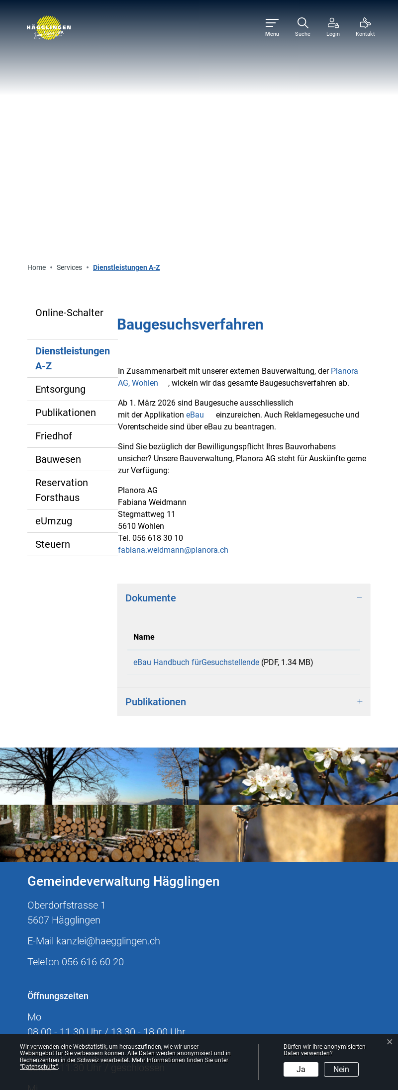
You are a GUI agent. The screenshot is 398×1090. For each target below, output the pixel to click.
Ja (301, 1069)
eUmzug (53, 294)
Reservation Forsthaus (61, 263)
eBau (200, 188)
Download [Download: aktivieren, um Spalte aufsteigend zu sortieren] (322, 410)
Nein (341, 1069)
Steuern (52, 318)
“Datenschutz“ (39, 1066)
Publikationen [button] (155, 487)
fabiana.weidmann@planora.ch (173, 323)
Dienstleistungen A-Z (72, 134)
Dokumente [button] (150, 371)
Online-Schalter (69, 86)
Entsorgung (60, 162)
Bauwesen (58, 233)
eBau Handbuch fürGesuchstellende (196, 435)
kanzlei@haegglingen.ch (108, 726)
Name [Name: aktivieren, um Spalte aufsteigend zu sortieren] (144, 410)
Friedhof (53, 209)
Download (329, 440)
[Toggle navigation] (272, 27)
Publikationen (65, 186)
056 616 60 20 (93, 747)
